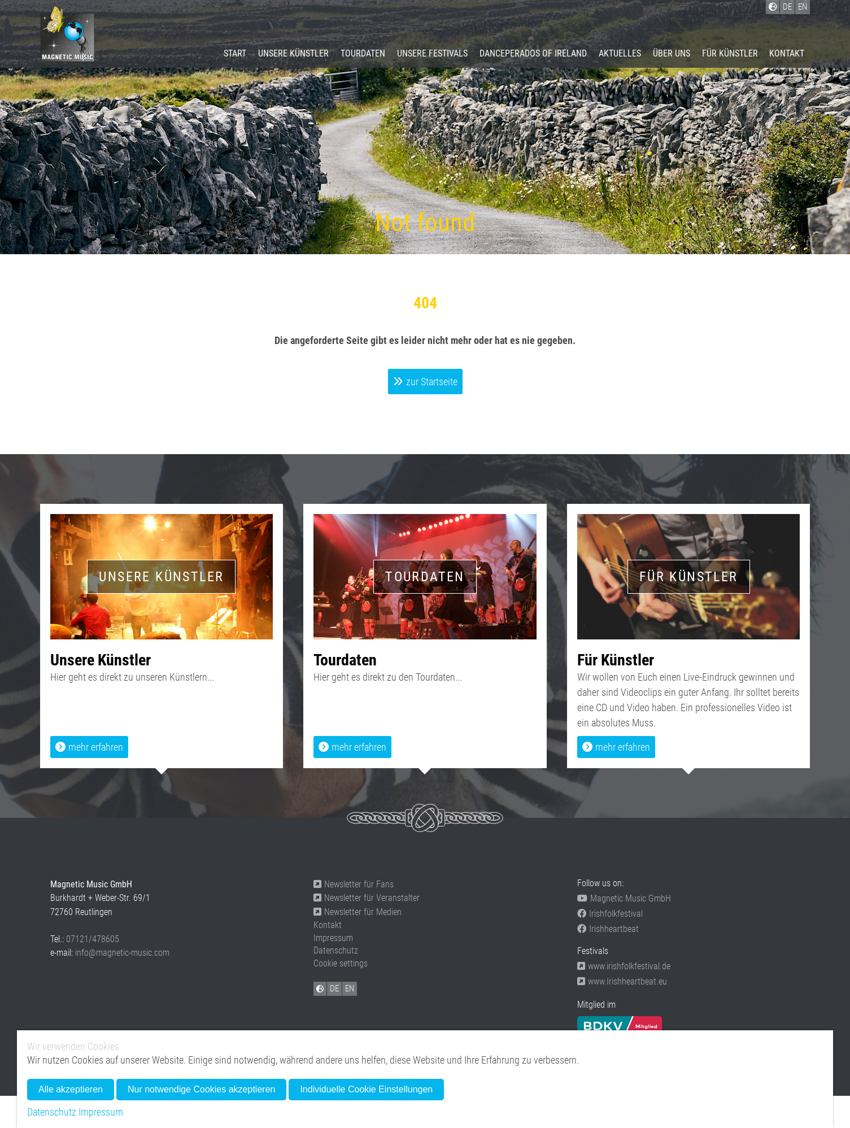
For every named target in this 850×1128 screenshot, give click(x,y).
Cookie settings (340, 963)
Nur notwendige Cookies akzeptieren (201, 1089)
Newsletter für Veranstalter (366, 897)
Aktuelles (620, 53)
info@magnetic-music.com (122, 952)
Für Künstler (730, 53)
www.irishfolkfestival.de (623, 966)
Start (235, 53)
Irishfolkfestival (610, 913)
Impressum (333, 938)
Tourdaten (363, 53)
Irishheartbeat (608, 929)
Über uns (671, 53)
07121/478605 (92, 939)
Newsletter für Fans (353, 884)
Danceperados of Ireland (533, 53)
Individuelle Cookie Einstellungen (366, 1089)
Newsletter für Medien (357, 912)
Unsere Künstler (293, 53)
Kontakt (786, 53)
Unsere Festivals (432, 53)
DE (334, 988)
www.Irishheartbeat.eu (622, 981)
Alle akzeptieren (70, 1089)
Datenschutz (335, 950)
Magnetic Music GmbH (624, 898)
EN (349, 988)
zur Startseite (431, 381)
